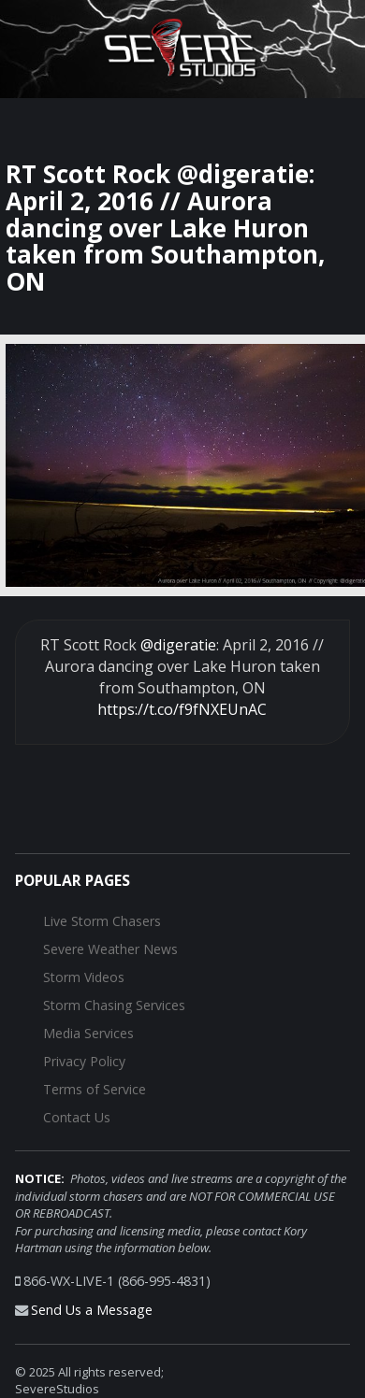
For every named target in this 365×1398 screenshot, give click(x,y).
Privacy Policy (84, 1061)
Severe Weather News (110, 949)
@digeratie (178, 645)
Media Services (88, 1033)
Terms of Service (94, 1089)
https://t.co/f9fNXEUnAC (182, 709)
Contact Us (76, 1117)
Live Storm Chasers (102, 921)
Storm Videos (83, 977)
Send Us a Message (92, 1310)
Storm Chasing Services (114, 1005)
